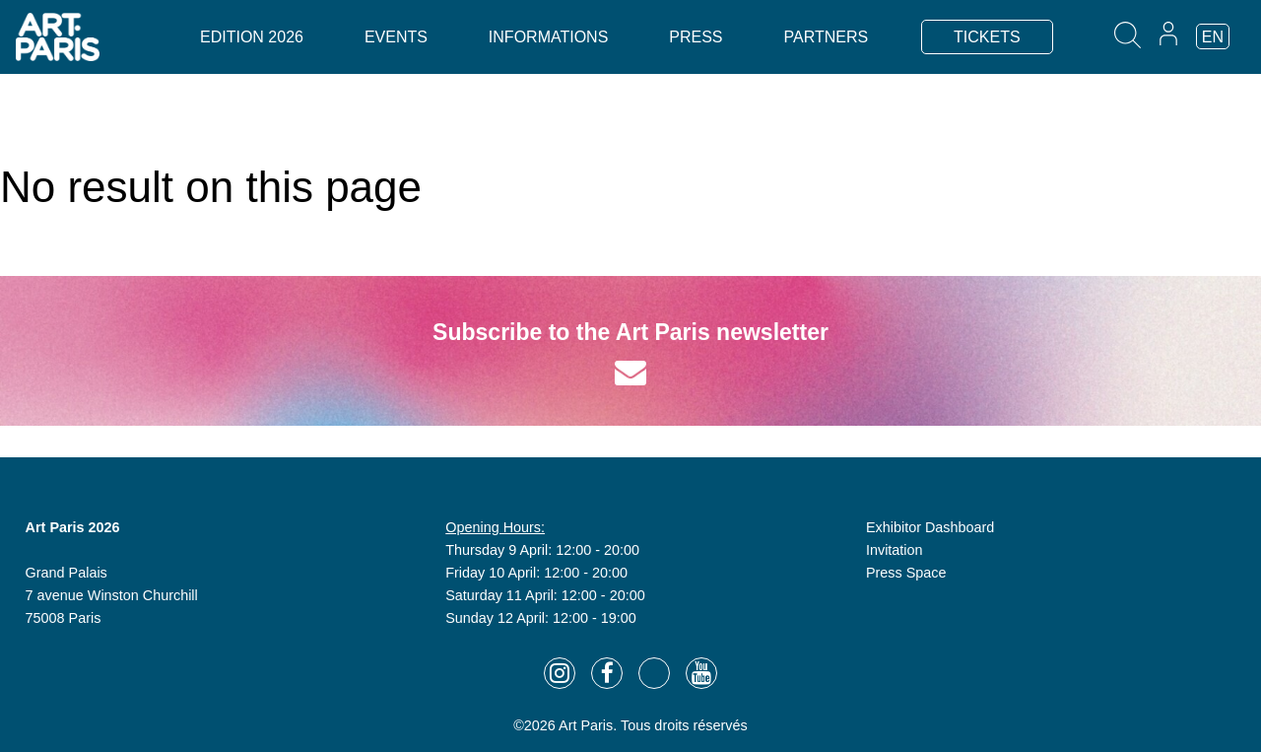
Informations (548, 37)
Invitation (894, 550)
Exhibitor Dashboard (930, 527)
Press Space (906, 573)
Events (396, 37)
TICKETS (987, 37)
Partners (825, 37)
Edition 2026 (251, 37)
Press (695, 37)
